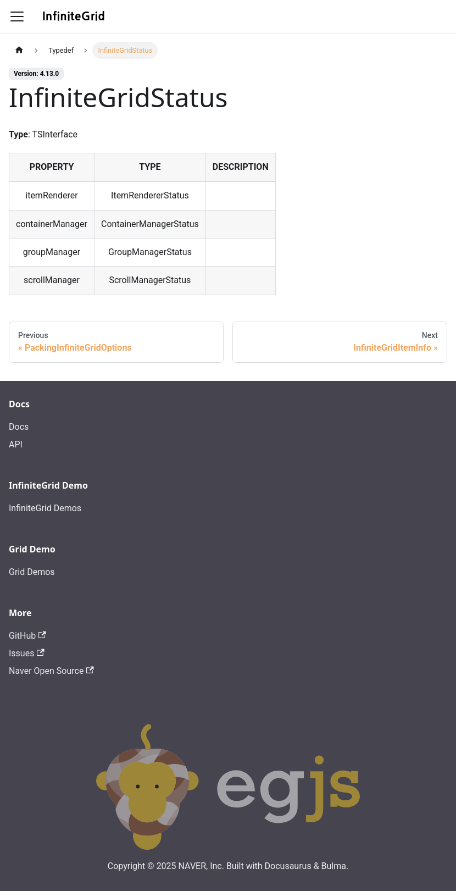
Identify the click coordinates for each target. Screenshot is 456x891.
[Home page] (19, 50)
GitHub (27, 635)
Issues (27, 653)
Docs (19, 427)
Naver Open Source (51, 671)
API (16, 444)
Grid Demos (32, 572)
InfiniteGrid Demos (45, 508)
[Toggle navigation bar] (17, 16)
